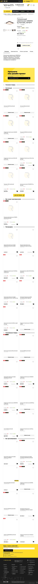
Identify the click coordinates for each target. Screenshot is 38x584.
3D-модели (30, 574)
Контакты (22, 573)
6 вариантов (30, 252)
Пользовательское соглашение (18, 582)
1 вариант (13, 436)
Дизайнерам (31, 566)
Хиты (28, 11)
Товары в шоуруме (13, 573)
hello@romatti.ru (31, 560)
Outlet (5, 577)
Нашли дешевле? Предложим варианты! (25, 42)
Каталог (8, 11)
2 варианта (30, 165)
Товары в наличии (5, 568)
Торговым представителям (31, 570)
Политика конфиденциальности (18, 581)
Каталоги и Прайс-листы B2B (31, 573)
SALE (32, 11)
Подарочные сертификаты (6, 572)
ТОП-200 (5, 573)
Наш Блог (22, 570)
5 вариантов (13, 224)
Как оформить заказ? (14, 567)
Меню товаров (15, 11)
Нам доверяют (23, 569)
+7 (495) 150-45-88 (19, 4)
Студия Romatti (23, 566)
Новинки (22, 11)
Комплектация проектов (31, 568)
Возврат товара (15, 570)
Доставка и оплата (14, 569)
